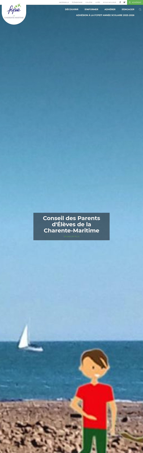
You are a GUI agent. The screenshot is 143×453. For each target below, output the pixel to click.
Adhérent (135, 2)
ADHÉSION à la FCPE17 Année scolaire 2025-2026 (105, 15)
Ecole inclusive (109, 2)
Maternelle (64, 2)
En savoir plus (71, 236)
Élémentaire (77, 2)
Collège (89, 2)
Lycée (97, 2)
